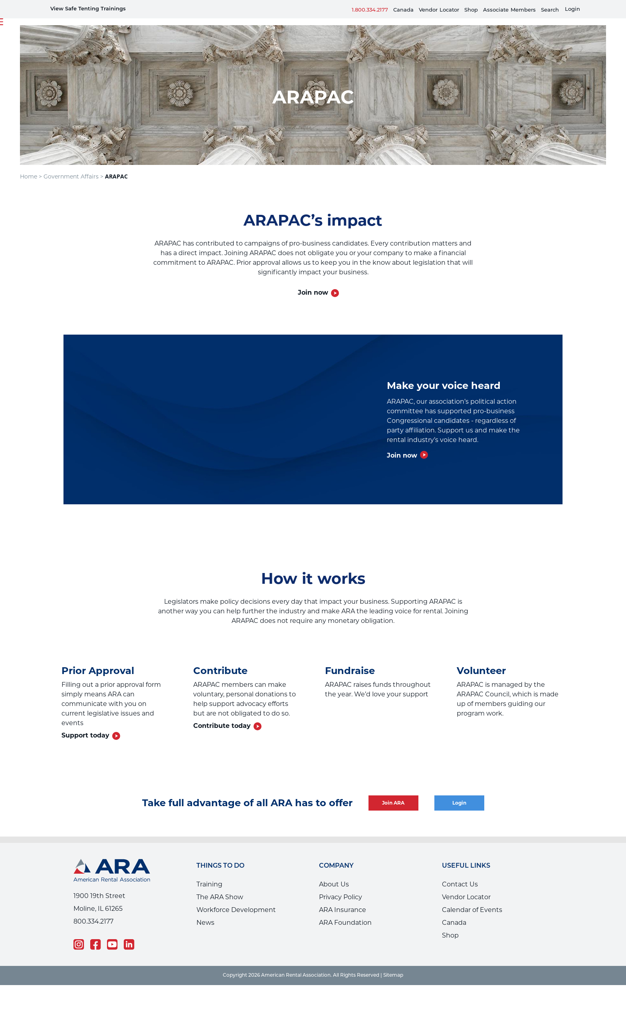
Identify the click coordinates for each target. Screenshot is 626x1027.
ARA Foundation (345, 922)
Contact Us (460, 884)
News (205, 922)
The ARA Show (219, 897)
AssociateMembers (509, 10)
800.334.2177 (93, 921)
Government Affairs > (73, 176)
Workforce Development (236, 910)
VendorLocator (439, 10)
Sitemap (393, 975)
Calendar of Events (472, 910)
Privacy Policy (340, 897)
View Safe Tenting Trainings (88, 9)
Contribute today (222, 726)
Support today (85, 735)
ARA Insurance (342, 910)
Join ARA (393, 803)
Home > (31, 176)
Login (572, 9)
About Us (334, 884)
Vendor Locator (466, 897)
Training (209, 884)
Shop (471, 10)
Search (550, 10)
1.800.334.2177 (370, 10)
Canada (403, 10)
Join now (313, 292)
